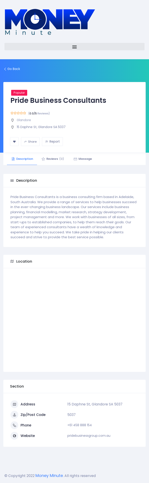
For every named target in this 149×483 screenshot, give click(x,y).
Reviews (53, 159)
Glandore (24, 120)
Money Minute (49, 475)
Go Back (11, 69)
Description (22, 159)
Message (84, 159)
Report (52, 141)
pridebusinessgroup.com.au (88, 435)
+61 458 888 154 (79, 425)
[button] (74, 46)
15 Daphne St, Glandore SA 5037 (41, 127)
